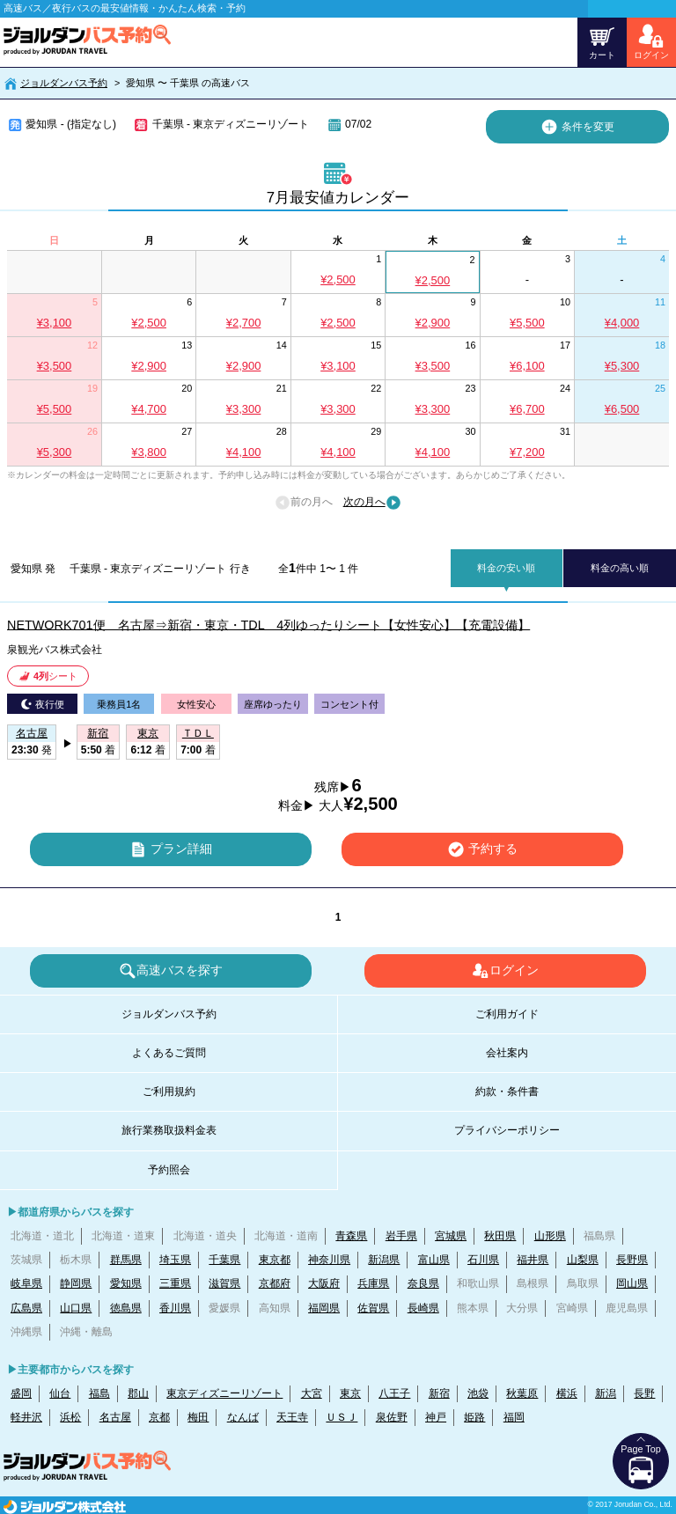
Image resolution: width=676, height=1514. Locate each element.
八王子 (394, 1393)
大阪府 (324, 1283)
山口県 (76, 1308)
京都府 (274, 1283)
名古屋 (115, 1417)
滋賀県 (224, 1283)
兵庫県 (373, 1283)
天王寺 (292, 1417)
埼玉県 (175, 1259)
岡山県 (632, 1283)
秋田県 (500, 1236)
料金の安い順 (506, 567)
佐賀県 (373, 1308)
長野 (644, 1393)
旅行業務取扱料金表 (169, 1130)
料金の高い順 (620, 567)
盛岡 (21, 1393)
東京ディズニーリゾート (224, 1393)
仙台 (59, 1393)
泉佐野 (392, 1417)
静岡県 (76, 1283)
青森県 (351, 1236)
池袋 (478, 1393)
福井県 (532, 1259)
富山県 (434, 1259)
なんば (243, 1417)
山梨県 (583, 1259)
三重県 (175, 1283)
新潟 (605, 1393)
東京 (350, 1393)
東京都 (274, 1259)
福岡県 (324, 1308)
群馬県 (126, 1259)
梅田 (198, 1417)
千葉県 (224, 1259)
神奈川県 (329, 1259)
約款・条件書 (507, 1091)
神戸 (435, 1417)
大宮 (311, 1393)
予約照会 (169, 1170)
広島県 (26, 1308)
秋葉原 (522, 1393)
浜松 (70, 1417)
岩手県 (401, 1236)
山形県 (550, 1236)
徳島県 (126, 1308)
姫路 (474, 1417)
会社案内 (507, 1053)
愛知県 (126, 1283)
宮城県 (451, 1236)
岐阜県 (26, 1283)
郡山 (138, 1393)
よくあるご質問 (169, 1053)
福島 (99, 1393)
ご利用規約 (169, 1091)
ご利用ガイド (507, 1014)
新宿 (439, 1393)
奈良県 (423, 1283)
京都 (159, 1417)
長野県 (632, 1259)
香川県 (175, 1308)
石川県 (483, 1259)
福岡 (514, 1417)
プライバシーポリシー (507, 1130)
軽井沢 (26, 1417)
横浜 (566, 1393)
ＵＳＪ (341, 1417)
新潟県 (384, 1259)
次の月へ (372, 503)
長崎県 (423, 1308)
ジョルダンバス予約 (63, 82)
